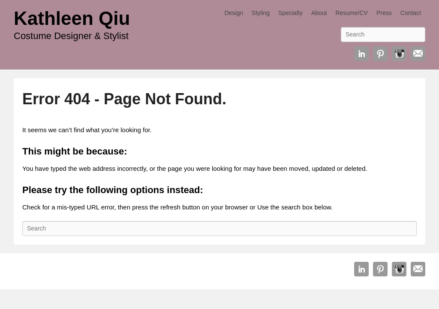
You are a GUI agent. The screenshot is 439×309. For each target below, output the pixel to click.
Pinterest (380, 53)
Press (384, 12)
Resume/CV (351, 12)
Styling (261, 12)
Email (418, 53)
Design (233, 12)
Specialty (290, 12)
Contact (410, 12)
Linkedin (361, 53)
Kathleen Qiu (72, 18)
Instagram (399, 53)
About (319, 12)
